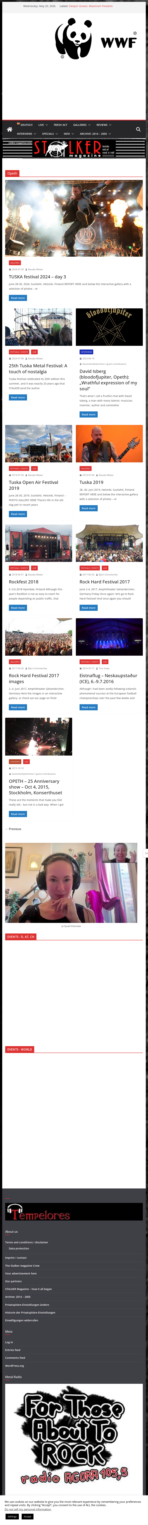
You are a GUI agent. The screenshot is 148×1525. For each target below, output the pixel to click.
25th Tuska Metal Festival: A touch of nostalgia (38, 368)
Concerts (15, 761)
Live (41, 125)
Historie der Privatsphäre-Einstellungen (30, 1312)
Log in (9, 1342)
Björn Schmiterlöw (108, 574)
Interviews (24, 133)
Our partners (13, 1281)
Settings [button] (12, 1516)
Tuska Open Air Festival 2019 (33, 485)
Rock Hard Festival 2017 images (34, 678)
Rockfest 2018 (23, 582)
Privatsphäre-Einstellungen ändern (27, 1305)
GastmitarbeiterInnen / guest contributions (104, 363)
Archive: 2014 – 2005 (93, 133)
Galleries (80, 125)
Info (67, 133)
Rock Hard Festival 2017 (105, 582)
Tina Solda (104, 668)
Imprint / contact (16, 1257)
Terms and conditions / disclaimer (26, 1242)
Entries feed (12, 1350)
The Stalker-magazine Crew (22, 1265)
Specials (48, 133)
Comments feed (15, 1358)
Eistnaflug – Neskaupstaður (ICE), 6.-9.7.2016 (108, 678)
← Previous (13, 829)
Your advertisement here (21, 1273)
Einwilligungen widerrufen (21, 1320)
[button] (46, 125)
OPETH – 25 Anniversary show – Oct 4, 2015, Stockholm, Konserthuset (35, 787)
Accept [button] (27, 1516)
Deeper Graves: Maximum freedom (91, 6)
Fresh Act (60, 125)
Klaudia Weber (35, 269)
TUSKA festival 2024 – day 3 (37, 277)
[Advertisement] (74, 92)
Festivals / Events (19, 352)
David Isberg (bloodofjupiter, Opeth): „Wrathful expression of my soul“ (108, 380)
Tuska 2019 (91, 482)
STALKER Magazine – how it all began (28, 1289)
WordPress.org (14, 1365)
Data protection (19, 1248)
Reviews (102, 125)
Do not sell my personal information (28, 1509)
